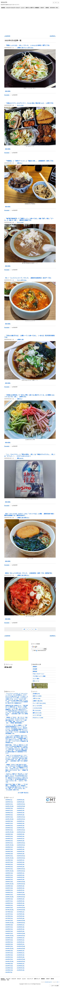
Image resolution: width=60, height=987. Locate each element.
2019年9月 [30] (9, 886)
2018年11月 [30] (9, 896)
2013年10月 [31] (21, 961)
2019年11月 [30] (9, 883)
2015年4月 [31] (20, 942)
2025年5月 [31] (9, 812)
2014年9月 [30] (9, 950)
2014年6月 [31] (20, 952)
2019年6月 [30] (20, 888)
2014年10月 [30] (21, 948)
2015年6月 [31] (20, 940)
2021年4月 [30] (20, 864)
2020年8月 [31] (20, 873)
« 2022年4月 (7, 36)
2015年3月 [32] (9, 944)
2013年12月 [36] (21, 959)
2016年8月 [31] (20, 924)
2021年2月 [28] (20, 866)
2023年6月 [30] (20, 836)
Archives (52, 7)
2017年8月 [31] (20, 911)
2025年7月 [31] (9, 810)
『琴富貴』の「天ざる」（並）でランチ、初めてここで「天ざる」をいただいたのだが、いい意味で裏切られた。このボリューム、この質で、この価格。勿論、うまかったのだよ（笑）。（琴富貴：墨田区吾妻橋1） (16, 720)
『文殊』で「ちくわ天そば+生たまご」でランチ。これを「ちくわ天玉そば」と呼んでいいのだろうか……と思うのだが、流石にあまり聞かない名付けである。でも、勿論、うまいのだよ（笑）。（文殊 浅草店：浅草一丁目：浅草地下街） (17, 759)
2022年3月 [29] (9, 853)
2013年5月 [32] (9, 968)
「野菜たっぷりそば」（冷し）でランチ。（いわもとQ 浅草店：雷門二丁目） (27, 45)
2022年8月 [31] (20, 847)
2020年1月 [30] (9, 881)
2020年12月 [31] (21, 868)
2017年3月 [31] (9, 918)
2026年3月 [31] (9, 802)
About (42, 7)
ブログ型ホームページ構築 (39, 676)
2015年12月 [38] (21, 933)
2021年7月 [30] (9, 862)
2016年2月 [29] (20, 931)
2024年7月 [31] (9, 823)
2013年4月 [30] (20, 968)
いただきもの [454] (37, 708)
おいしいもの (20, 105)
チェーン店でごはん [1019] (39, 703)
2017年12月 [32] (21, 907)
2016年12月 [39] (21, 920)
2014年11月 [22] (9, 948)
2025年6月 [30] (20, 810)
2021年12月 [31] (21, 855)
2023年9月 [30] (9, 834)
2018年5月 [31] (9, 903)
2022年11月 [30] (9, 845)
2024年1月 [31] (9, 830)
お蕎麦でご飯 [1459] (37, 700)
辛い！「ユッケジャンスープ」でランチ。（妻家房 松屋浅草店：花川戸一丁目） (28, 278)
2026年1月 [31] (9, 804)
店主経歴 (35, 669)
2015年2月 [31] (20, 944)
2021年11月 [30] (9, 858)
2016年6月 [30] (20, 927)
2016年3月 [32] (9, 931)
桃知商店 (3, 7)
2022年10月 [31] (21, 845)
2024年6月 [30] (20, 823)
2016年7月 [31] (9, 927)
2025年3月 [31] (9, 814)
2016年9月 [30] (9, 924)
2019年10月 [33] (21, 883)
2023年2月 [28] (20, 840)
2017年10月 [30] (21, 909)
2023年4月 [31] (20, 838)
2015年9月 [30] (9, 937)
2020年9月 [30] (9, 873)
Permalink (6, 95)
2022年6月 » (53, 36)
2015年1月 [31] (9, 946)
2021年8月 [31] (20, 860)
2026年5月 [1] (9, 799)
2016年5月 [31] (9, 929)
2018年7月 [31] (9, 901)
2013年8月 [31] (20, 963)
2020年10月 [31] (21, 871)
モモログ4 (4, 2)
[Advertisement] (30, 22)
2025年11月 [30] (9, 806)
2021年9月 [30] (9, 860)
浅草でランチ (32, 7)
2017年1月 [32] (9, 920)
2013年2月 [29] (20, 970)
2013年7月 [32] (9, 965)
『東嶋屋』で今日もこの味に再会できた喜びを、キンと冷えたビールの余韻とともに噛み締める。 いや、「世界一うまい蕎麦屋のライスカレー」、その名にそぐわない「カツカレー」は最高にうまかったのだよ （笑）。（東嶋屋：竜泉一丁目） (17, 768)
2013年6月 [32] (20, 965)
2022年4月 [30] (20, 851)
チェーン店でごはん (28, 47)
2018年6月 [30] (20, 901)
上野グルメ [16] (36, 698)
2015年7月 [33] (9, 940)
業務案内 (37, 7)
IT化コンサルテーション (38, 673)
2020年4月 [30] (20, 877)
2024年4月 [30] (20, 825)
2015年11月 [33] (9, 935)
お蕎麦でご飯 (20, 47)
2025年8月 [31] (20, 808)
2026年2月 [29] (20, 802)
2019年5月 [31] (9, 890)
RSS (57, 7)
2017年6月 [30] (20, 914)
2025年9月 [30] (9, 808)
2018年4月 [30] (20, 903)
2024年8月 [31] (20, 821)
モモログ (18, 7)
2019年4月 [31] (20, 890)
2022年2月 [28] (20, 853)
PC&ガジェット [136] (38, 717)
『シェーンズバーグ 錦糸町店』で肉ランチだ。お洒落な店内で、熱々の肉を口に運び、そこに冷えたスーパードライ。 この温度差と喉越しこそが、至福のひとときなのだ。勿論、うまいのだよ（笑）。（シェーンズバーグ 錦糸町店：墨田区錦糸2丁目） (17, 739)
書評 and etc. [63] (37, 712)
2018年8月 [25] (20, 899)
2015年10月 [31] (21, 935)
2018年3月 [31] (9, 905)
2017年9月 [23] (9, 911)
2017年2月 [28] (20, 918)
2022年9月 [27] (9, 847)
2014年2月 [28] (20, 957)
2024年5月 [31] (9, 825)
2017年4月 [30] (20, 916)
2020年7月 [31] (9, 875)
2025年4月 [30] (20, 812)
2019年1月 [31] (9, 894)
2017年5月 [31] (9, 916)
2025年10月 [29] (21, 806)
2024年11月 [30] (9, 819)
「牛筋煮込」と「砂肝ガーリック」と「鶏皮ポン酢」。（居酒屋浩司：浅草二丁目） (29, 161)
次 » (36, 629)
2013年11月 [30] (9, 961)
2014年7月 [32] (9, 952)
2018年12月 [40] (21, 894)
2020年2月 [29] (20, 879)
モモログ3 (13, 7)
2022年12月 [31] (21, 842)
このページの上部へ (55, 985)
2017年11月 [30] (9, 909)
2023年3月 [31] (9, 840)
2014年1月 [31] (9, 959)
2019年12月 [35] (21, 881)
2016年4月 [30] (20, 929)
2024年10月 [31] (21, 819)
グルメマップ (30, 978)
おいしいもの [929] (37, 705)
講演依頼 (35, 671)
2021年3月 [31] (9, 866)
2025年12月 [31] (21, 804)
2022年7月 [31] (9, 849)
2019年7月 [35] (9, 888)
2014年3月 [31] (9, 957)
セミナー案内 (36, 678)
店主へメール (36, 681)
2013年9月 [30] (9, 963)
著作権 (47, 7)
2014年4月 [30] (20, 955)
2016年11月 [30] (9, 922)
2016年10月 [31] (21, 922)
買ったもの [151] (37, 710)
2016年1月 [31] (9, 933)
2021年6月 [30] (20, 862)
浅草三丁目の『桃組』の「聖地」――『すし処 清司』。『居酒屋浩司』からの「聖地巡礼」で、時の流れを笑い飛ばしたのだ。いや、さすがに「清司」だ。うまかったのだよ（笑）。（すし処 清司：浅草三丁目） (16, 787)
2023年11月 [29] (9, 832)
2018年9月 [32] (9, 899)
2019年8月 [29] (20, 886)
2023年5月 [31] (9, 838)
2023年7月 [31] (9, 836)
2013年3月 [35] (9, 970)
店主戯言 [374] (36, 693)
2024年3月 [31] (9, 827)
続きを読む (8, 91)
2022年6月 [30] (20, 849)
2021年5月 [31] (9, 864)
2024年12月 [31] (21, 817)
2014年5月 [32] (9, 955)
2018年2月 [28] (20, 905)
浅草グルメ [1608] (37, 696)
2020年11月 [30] (9, 871)
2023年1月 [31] (9, 842)
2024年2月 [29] (20, 827)
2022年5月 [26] (9, 851)
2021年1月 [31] (9, 868)
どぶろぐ (23, 7)
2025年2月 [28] (20, 814)
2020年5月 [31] (9, 877)
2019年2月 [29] (20, 892)
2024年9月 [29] (9, 821)
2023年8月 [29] (20, 834)
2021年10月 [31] (21, 858)
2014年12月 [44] (21, 946)
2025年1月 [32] (9, 817)
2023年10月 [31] (21, 832)
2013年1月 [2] (9, 972)
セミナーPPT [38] (37, 715)
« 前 (24, 629)
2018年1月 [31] (9, 907)
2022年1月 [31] (9, 855)
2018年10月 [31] (21, 896)
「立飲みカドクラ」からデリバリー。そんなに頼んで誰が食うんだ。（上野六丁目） (29, 103)
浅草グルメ (28, 7)
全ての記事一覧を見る (23, 792)
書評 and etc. (20, 458)
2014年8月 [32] (20, 950)
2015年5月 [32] (9, 942)
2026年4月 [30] (20, 799)
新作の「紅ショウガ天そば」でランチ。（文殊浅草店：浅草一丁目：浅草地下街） (29, 573)
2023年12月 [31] (21, 830)
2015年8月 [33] (20, 937)
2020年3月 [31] (9, 879)
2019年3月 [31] (9, 892)
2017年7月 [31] (9, 914)
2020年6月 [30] (20, 875)
